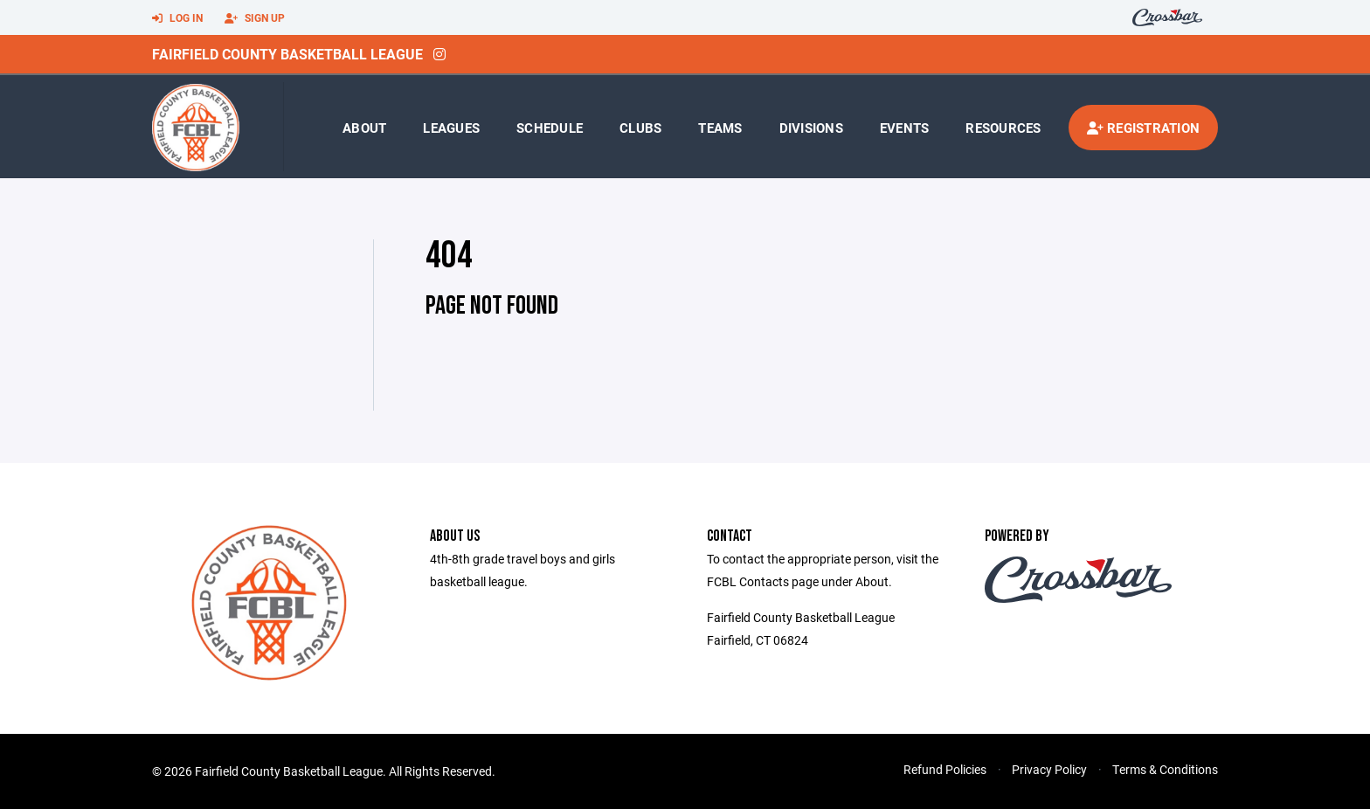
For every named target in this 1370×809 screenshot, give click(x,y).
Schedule (549, 127)
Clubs (640, 127)
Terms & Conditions (1165, 769)
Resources (1003, 127)
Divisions (811, 127)
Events (905, 127)
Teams (720, 127)
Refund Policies (944, 769)
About (364, 127)
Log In (177, 18)
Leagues (451, 127)
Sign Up (255, 18)
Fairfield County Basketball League (287, 54)
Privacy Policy (1049, 769)
